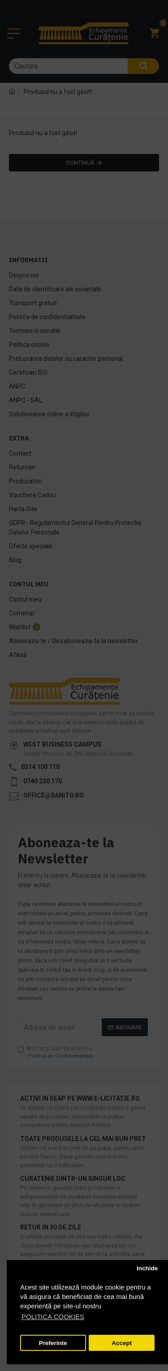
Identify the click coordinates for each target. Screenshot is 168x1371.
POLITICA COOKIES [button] (53, 1316)
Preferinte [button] (53, 1343)
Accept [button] (122, 1343)
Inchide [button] (147, 1268)
